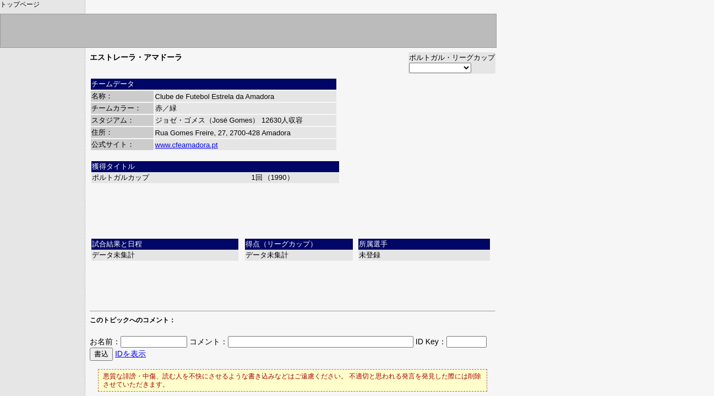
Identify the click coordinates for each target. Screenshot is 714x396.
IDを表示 (130, 353)
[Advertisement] (293, 209)
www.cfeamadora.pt (186, 145)
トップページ (20, 4)
